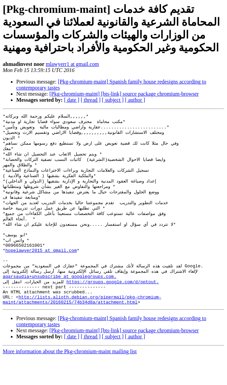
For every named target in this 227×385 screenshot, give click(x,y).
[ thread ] (91, 100)
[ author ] (135, 100)
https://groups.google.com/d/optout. (112, 305)
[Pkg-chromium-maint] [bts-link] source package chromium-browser (124, 94)
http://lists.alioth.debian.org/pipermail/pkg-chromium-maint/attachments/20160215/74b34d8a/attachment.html (82, 326)
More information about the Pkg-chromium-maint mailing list (70, 379)
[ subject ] (113, 100)
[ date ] (71, 100)
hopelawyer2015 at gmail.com (41, 269)
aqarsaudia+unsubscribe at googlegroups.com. (59, 299)
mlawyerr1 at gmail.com (72, 64)
